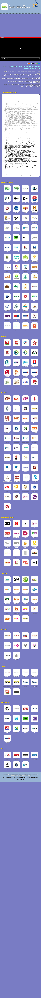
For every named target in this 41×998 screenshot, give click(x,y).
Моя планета (7, 300)
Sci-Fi (25, 432)
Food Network (7, 212)
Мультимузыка (25, 613)
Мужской (25, 759)
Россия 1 (25, 376)
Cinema (7, 422)
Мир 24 (16, 732)
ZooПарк (16, 261)
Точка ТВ (7, 510)
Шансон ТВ (16, 659)
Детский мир (16, 603)
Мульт (7, 613)
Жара (25, 649)
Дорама (16, 461)
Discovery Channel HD (7, 202)
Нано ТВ (16, 300)
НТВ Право (34, 300)
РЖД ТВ (16, 320)
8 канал (16, 527)
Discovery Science (16, 202)
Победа (7, 491)
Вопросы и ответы (16, 537)
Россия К (25, 320)
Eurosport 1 (7, 676)
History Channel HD (7, 222)
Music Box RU (7, 649)
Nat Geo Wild (25, 222)
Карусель (25, 603)
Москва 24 (25, 732)
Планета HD (7, 310)
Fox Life (34, 422)
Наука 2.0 (25, 300)
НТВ (34, 356)
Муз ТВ (34, 649)
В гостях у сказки (7, 603)
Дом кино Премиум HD (7, 461)
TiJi (34, 593)
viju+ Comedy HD (34, 442)
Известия (34, 722)
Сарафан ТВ (25, 547)
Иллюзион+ (34, 461)
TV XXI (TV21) (35, 432)
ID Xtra (16, 222)
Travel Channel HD (16, 251)
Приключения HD (25, 310)
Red (16, 432)
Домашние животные (34, 271)
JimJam (34, 583)
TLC (7, 537)
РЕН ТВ (16, 376)
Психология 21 (7, 320)
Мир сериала (35, 471)
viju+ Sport (25, 686)
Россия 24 (7, 742)
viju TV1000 (7, 442)
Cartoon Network (16, 583)
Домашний (25, 537)
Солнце (34, 547)
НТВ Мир (7, 366)
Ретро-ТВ (16, 547)
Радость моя (35, 613)
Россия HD (34, 376)
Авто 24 (7, 759)
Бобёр (25, 261)
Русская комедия (16, 491)
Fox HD (25, 422)
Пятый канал (7, 376)
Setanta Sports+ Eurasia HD (16, 686)
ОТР (16, 366)
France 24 (16, 722)
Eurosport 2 (25, 676)
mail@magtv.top (20, 779)
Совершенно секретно (34, 320)
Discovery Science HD (25, 202)
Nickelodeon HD (25, 593)
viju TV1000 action (16, 442)
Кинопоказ (25, 471)
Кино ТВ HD (16, 471)
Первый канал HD (25, 366)
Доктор (25, 271)
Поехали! (16, 310)
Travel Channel (7, 251)
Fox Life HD (7, 432)
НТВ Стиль (34, 537)
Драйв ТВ (16, 759)
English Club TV (34, 202)
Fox (16, 422)
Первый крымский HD (34, 366)
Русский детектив (34, 491)
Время (7, 271)
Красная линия (7, 356)
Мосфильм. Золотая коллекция (7, 481)
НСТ (26, 481)
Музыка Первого (7, 659)
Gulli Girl (25, 583)
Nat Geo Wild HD (34, 222)
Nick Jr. (7, 593)
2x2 (7, 527)
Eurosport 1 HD (16, 676)
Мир (16, 356)
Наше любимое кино (17, 481)
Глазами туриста (16, 271)
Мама (34, 603)
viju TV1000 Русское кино (25, 442)
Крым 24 (7, 732)
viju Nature (7, 261)
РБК (34, 732)
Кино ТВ (7, 471)
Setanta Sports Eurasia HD (7, 686)
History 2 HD (25, 212)
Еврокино (25, 461)
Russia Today (25, 722)
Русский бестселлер (25, 491)
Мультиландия (16, 613)
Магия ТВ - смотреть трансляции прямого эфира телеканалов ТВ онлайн (20, 777)
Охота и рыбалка (34, 759)
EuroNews (7, 722)
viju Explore (25, 251)
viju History (34, 251)
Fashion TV (25, 527)
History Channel (34, 212)
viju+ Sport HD (34, 686)
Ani (7, 583)
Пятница (7, 547)
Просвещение (34, 310)
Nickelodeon (16, 593)
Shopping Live (34, 527)
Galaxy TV (16, 212)
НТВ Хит (35, 481)
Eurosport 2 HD (34, 676)
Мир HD (25, 356)
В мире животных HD (34, 261)
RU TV (16, 649)
